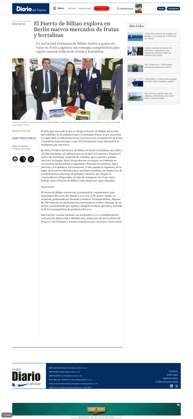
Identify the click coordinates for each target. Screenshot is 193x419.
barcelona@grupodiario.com (75, 368)
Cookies (7, 415)
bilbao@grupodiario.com (70, 372)
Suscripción (173, 8)
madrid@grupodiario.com (72, 376)
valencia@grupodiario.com (81, 380)
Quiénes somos (170, 378)
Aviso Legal (172, 374)
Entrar (161, 8)
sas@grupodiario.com (89, 384)
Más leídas (136, 26)
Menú (61, 8)
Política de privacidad (166, 381)
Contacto (173, 371)
